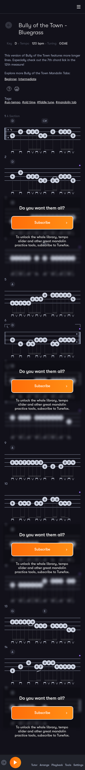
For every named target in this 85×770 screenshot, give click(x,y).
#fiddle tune (45, 102)
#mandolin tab (66, 102)
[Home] (18, 7)
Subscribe (42, 223)
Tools (68, 762)
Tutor (34, 762)
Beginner (11, 79)
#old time (28, 102)
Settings (78, 762)
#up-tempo (12, 102)
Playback (57, 762)
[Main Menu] (78, 7)
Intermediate (27, 79)
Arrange (44, 762)
